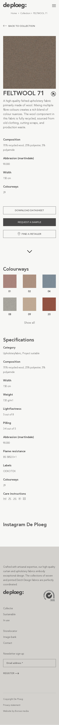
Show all (29, 322)
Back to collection (19, 26)
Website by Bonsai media (16, 711)
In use (6, 620)
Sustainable (9, 614)
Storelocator (10, 630)
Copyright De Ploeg (13, 699)
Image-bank (9, 636)
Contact (7, 642)
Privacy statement (11, 705)
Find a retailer (29, 233)
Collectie (8, 608)
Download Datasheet (29, 210)
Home (14, 13)
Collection (25, 13)
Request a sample (29, 222)
